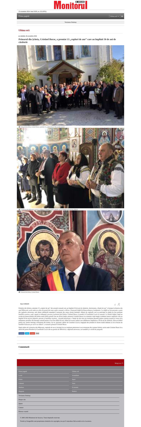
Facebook (21, 333)
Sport (74, 379)
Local (20, 375)
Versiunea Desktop (24, 395)
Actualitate (75, 375)
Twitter (27, 333)
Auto (73, 383)
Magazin (21, 391)
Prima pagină (23, 371)
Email (37, 333)
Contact (21, 407)
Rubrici (74, 391)
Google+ (32, 333)
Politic (21, 379)
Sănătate (21, 387)
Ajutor (21, 403)
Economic (75, 387)
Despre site (22, 399)
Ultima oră (24, 30)
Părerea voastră (23, 411)
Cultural (21, 383)
